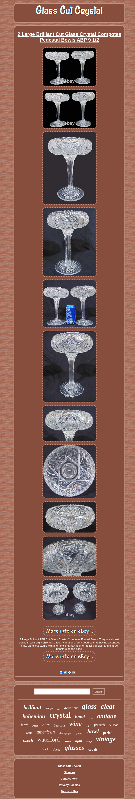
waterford (48, 739)
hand (80, 716)
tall (58, 709)
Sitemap (69, 772)
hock (45, 749)
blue (45, 725)
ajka (78, 741)
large (49, 708)
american (46, 732)
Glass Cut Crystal (69, 766)
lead (24, 725)
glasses (74, 747)
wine (75, 723)
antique (106, 716)
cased (67, 741)
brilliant (32, 707)
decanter (71, 708)
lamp (89, 741)
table (29, 733)
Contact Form (69, 778)
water (35, 725)
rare (91, 718)
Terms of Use (69, 791)
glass (89, 706)
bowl (93, 731)
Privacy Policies (69, 785)
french (99, 725)
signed (56, 749)
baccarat (59, 725)
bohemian (34, 716)
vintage (106, 739)
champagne (65, 733)
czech (28, 740)
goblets (79, 733)
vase (113, 724)
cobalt (92, 749)
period (107, 733)
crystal (60, 715)
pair (88, 726)
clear (108, 706)
